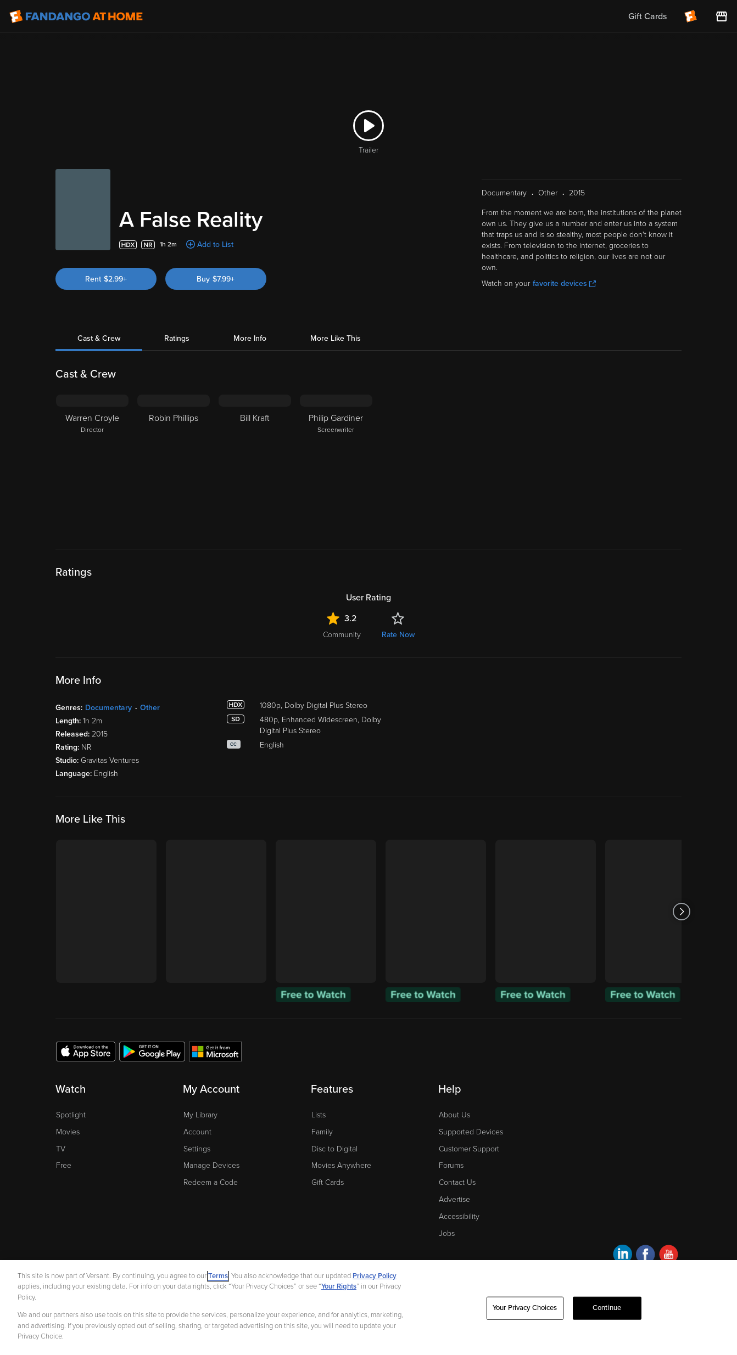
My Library (200, 1115)
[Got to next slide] (681, 911)
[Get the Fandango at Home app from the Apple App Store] (85, 1051)
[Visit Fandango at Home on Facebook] (645, 1256)
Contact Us (457, 1182)
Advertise (454, 1199)
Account (197, 1132)
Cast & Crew (98, 338)
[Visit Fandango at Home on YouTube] (668, 1256)
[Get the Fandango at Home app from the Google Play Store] (152, 1051)
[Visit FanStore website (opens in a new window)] (721, 16)
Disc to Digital (334, 1149)
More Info (249, 338)
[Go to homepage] (76, 16)
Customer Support (469, 1149)
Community (342, 634)
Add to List (215, 244)
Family (322, 1132)
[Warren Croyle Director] (92, 463)
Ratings (176, 338)
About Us (454, 1115)
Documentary (108, 707)
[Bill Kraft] (255, 463)
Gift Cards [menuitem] (647, 16)
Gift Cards (327, 1182)
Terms (218, 1276)
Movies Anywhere (341, 1165)
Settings (196, 1149)
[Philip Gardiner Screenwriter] (336, 463)
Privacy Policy (375, 1276)
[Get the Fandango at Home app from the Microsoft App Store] (215, 1051)
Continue (607, 1307)
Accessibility (459, 1216)
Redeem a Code (210, 1182)
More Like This (335, 338)
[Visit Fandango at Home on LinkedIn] (622, 1256)
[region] (368, 1307)
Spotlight (71, 1115)
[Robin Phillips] (173, 463)
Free (63, 1165)
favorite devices (564, 283)
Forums (451, 1165)
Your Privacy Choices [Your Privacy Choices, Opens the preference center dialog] (525, 1307)
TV (60, 1149)
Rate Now (398, 634)
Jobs (447, 1233)
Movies (68, 1132)
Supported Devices (471, 1132)
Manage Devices (211, 1165)
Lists (318, 1115)
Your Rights (338, 1286)
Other (150, 707)
